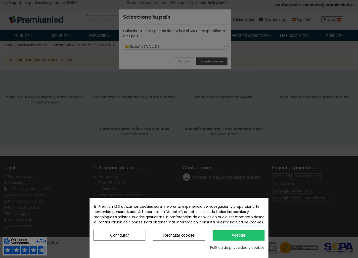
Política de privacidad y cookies (237, 247)
